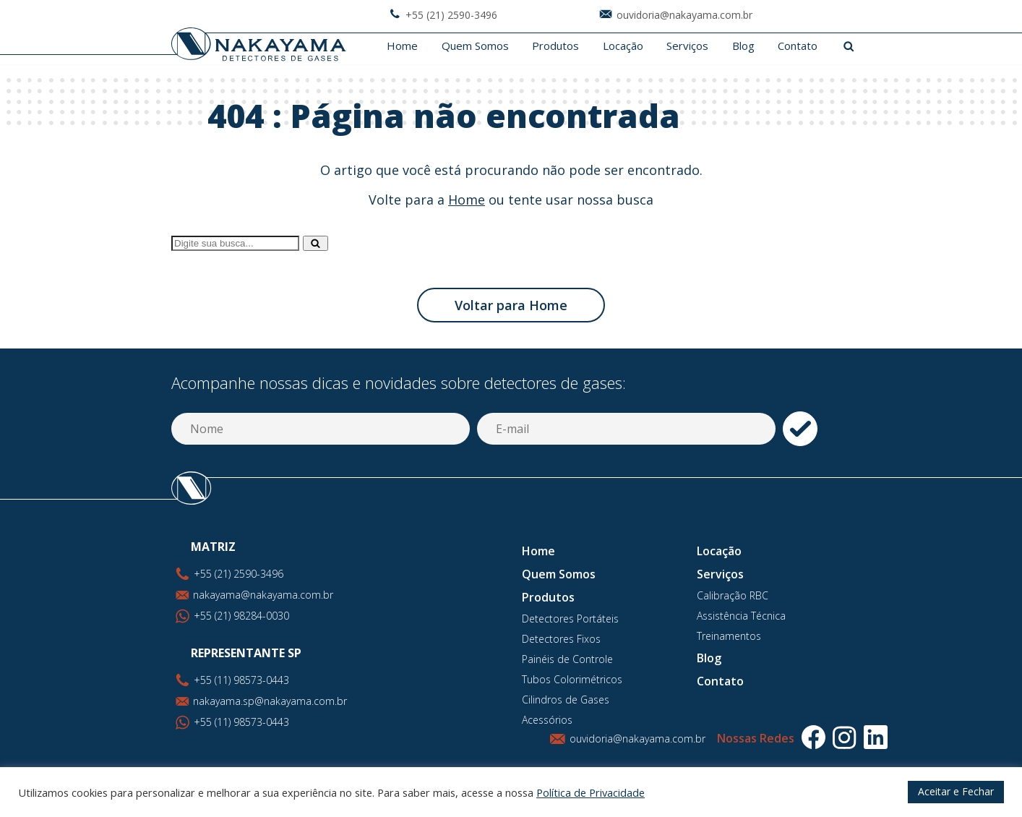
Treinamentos (729, 636)
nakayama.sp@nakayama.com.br (270, 701)
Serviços (687, 46)
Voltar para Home (511, 305)
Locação (623, 46)
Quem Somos (475, 46)
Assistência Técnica (741, 616)
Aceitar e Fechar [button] (956, 791)
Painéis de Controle (567, 659)
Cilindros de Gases (565, 699)
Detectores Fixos (561, 639)
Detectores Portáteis (570, 618)
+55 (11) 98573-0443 (241, 722)
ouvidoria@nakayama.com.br (637, 738)
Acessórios (547, 720)
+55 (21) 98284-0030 (241, 616)
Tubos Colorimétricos (572, 679)
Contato (797, 46)
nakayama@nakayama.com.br (263, 595)
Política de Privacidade (590, 792)
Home (402, 46)
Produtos (555, 46)
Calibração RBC (732, 595)
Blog (743, 46)
